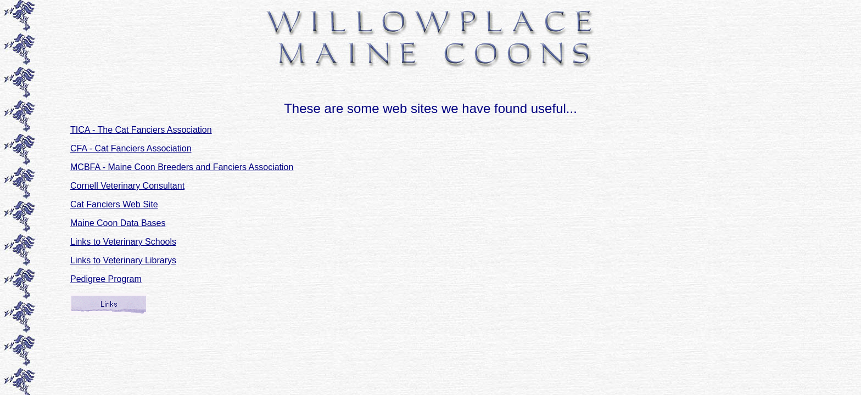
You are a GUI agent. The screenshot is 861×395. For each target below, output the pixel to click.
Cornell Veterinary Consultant (127, 185)
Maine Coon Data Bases (117, 223)
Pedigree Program (106, 279)
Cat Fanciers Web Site (114, 204)
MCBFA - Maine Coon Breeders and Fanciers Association (181, 167)
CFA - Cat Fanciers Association (131, 148)
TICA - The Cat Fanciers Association (141, 129)
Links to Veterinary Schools (123, 241)
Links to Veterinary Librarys (123, 260)
